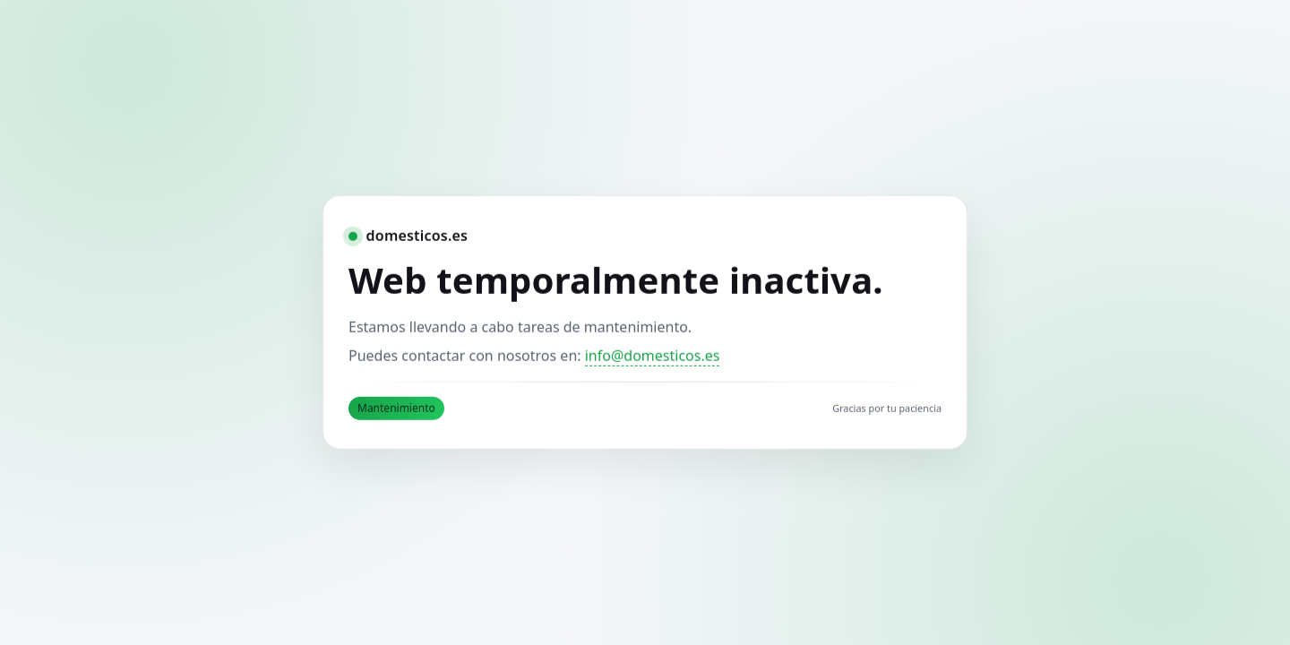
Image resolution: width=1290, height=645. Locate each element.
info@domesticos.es (652, 356)
